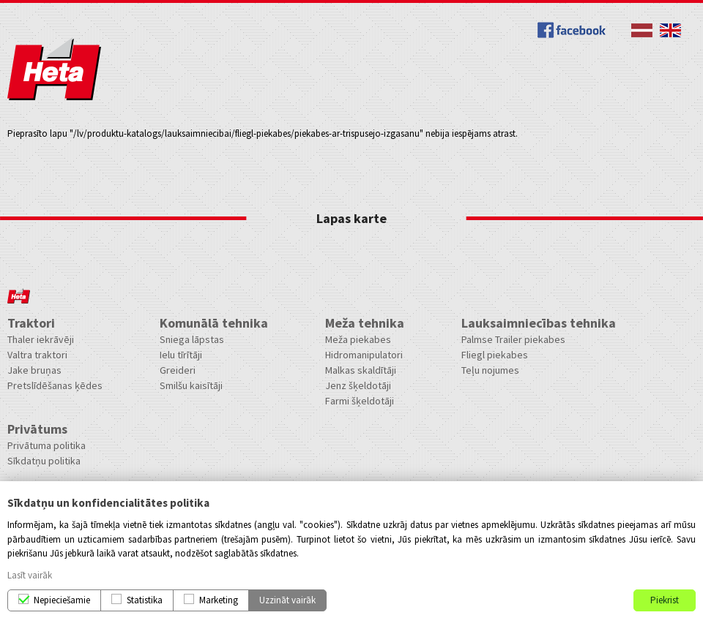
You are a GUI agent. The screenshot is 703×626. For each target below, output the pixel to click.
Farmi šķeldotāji (359, 400)
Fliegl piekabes (494, 354)
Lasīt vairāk (29, 575)
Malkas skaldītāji (360, 370)
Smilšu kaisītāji (191, 385)
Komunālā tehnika (214, 322)
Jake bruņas (34, 370)
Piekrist (664, 600)
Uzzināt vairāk (287, 600)
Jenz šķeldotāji (358, 385)
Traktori (31, 322)
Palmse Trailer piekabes (513, 339)
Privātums (37, 429)
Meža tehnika (364, 322)
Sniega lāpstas (192, 339)
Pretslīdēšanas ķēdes (55, 385)
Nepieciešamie (62, 600)
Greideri (178, 370)
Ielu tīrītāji (181, 354)
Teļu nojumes (490, 370)
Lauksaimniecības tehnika (538, 322)
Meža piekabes (358, 339)
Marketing (218, 600)
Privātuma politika (46, 445)
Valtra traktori (37, 354)
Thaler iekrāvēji (40, 339)
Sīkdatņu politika (44, 460)
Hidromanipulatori (364, 354)
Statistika (145, 600)
